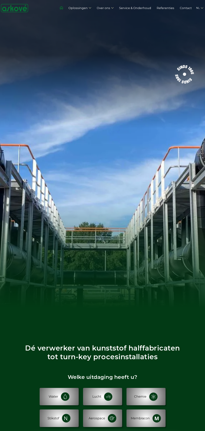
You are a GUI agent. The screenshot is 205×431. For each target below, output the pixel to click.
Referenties (165, 8)
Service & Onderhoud (135, 8)
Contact (186, 8)
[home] (14, 8)
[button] (79, 8)
